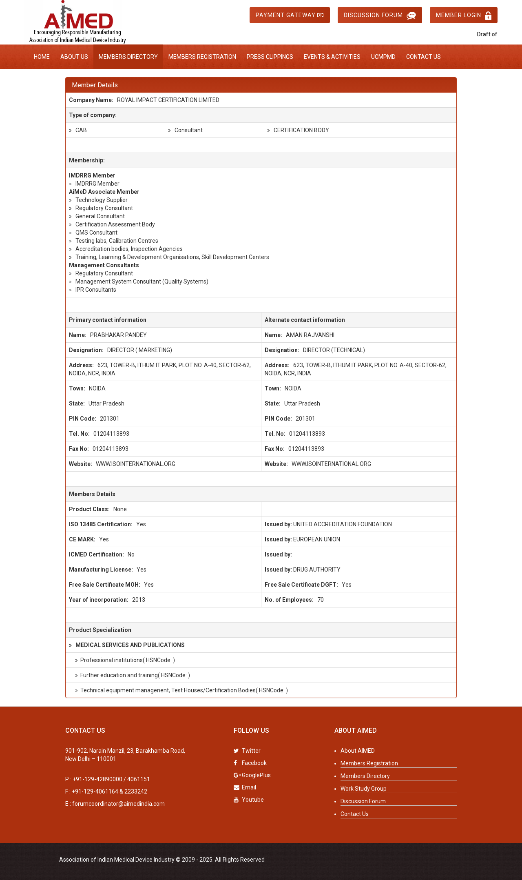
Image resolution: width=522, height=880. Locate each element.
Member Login (463, 15)
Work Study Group (364, 788)
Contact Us (423, 56)
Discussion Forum (380, 16)
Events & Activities (332, 56)
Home (42, 56)
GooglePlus (252, 775)
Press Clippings (270, 56)
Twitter (247, 750)
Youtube (249, 799)
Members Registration (202, 56)
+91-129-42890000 (97, 779)
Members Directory (128, 56)
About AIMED (358, 750)
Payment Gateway (290, 15)
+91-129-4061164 (95, 791)
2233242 (135, 791)
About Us (74, 56)
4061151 (138, 779)
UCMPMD (383, 56)
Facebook (250, 763)
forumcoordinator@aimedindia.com (118, 803)
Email (245, 787)
